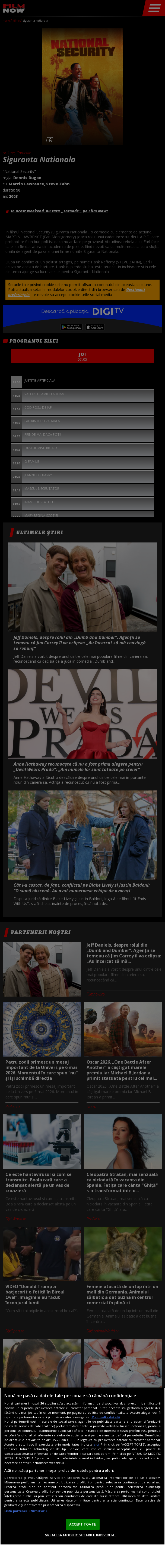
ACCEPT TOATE (82, 1524)
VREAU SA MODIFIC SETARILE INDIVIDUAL (80, 1535)
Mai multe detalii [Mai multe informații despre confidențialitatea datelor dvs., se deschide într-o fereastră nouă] (105, 1417)
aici (96, 1444)
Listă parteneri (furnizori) (25, 1511)
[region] (82, 1466)
